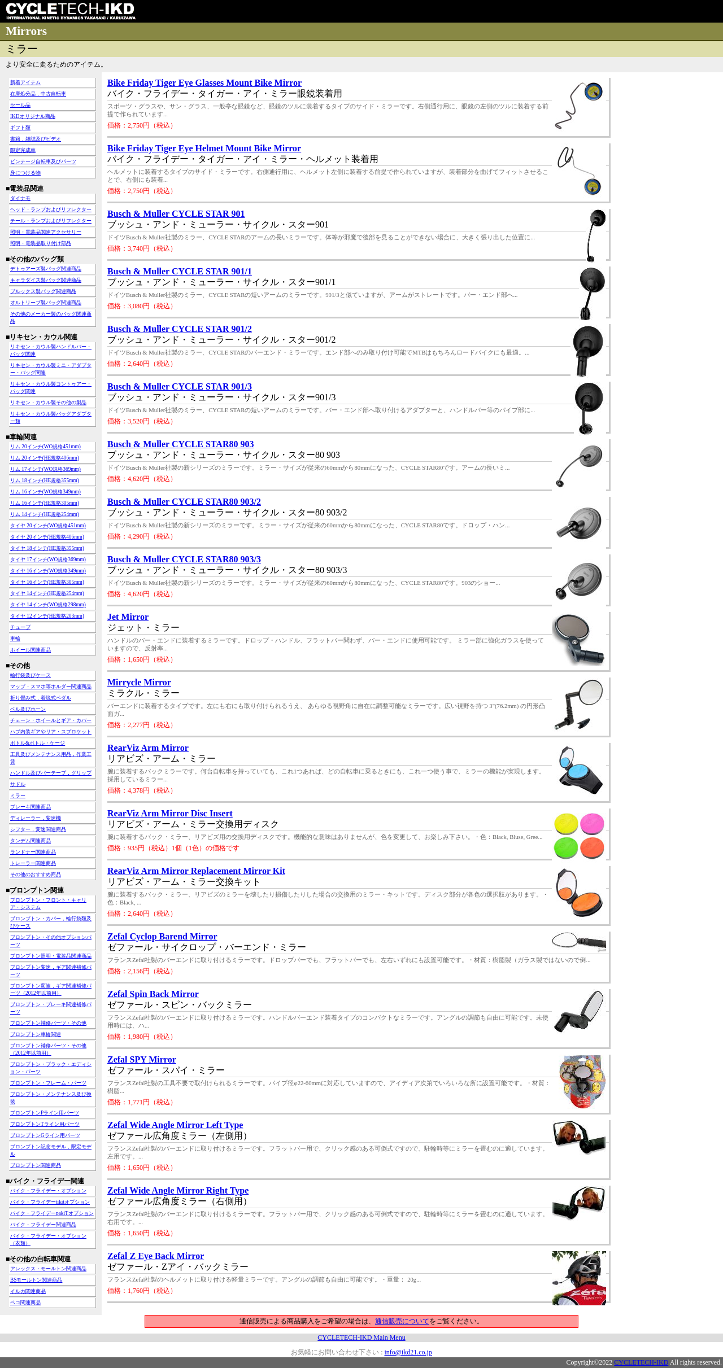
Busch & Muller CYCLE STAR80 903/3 (184, 559)
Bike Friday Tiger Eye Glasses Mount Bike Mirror (204, 83)
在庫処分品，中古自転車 (38, 94)
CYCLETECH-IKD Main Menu (361, 1337)
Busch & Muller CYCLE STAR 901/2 (179, 329)
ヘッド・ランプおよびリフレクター (51, 209)
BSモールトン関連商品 (36, 1280)
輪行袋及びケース (30, 675)
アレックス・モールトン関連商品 (48, 1268)
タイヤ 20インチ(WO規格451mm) (48, 525)
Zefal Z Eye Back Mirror (155, 1256)
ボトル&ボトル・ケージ (37, 743)
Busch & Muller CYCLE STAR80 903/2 (184, 501)
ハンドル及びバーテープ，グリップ (51, 773)
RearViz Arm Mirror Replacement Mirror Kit (196, 871)
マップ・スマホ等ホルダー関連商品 (51, 686)
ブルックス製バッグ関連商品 (43, 291)
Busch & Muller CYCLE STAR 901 (176, 213)
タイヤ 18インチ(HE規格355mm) (47, 548)
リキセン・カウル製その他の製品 (48, 402)
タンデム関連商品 (30, 840)
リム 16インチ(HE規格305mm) (44, 503)
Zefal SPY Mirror (141, 1059)
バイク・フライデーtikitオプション (50, 1202)
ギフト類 (20, 127)
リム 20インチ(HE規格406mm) (44, 458)
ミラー (17, 795)
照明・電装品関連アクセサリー (45, 232)
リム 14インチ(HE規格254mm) (44, 514)
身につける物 (25, 173)
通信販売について (402, 1321)
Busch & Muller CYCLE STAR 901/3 (179, 386)
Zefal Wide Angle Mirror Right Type (178, 1190)
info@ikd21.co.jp (408, 1352)
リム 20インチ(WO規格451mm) (45, 446)
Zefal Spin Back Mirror (153, 994)
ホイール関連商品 (30, 650)
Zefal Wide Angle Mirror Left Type (175, 1125)
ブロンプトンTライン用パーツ (45, 1124)
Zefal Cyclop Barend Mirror (162, 936)
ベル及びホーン (28, 709)
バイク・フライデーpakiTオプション (52, 1213)
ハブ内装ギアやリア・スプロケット (51, 732)
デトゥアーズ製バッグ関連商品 (45, 269)
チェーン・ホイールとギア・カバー (51, 720)
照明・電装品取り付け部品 (40, 243)
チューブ (20, 627)
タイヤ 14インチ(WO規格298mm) (48, 604)
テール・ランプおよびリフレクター (51, 221)
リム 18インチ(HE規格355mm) (44, 480)
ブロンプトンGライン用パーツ (45, 1135)
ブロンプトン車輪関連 (35, 1034)
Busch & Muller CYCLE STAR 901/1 (179, 271)
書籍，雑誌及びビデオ (35, 139)
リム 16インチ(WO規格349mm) (45, 492)
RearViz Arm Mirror (148, 748)
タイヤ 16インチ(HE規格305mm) (47, 582)
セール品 (20, 105)
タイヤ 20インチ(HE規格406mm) (47, 537)
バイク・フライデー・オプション (48, 1191)
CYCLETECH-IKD (641, 1362)
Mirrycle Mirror (139, 682)
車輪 (15, 638)
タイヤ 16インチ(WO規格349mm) (48, 571)
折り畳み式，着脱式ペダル (40, 698)
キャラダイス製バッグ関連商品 (45, 280)
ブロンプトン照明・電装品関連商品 (51, 956)
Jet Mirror (128, 617)
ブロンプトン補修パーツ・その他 (48, 1023)
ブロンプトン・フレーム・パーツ (48, 1083)
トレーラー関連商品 (33, 863)
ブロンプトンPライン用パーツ (44, 1113)
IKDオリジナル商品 (32, 116)
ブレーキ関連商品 (30, 807)
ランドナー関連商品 (33, 852)
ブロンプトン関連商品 (35, 1165)
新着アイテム (25, 82)
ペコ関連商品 (25, 1302)
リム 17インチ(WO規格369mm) (45, 469)
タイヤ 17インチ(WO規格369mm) (48, 559)
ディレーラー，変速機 (35, 818)
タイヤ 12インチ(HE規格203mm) (47, 616)
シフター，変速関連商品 (38, 829)
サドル (17, 784)
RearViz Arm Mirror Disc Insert (170, 813)
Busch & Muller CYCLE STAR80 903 (180, 444)
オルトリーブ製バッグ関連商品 (45, 302)
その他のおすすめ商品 (35, 874)
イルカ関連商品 (28, 1291)
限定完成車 (23, 150)
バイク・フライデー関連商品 (43, 1224)
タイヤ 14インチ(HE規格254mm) (47, 593)
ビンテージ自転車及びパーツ (43, 161)
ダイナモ (20, 198)
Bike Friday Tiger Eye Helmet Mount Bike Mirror (204, 148)
